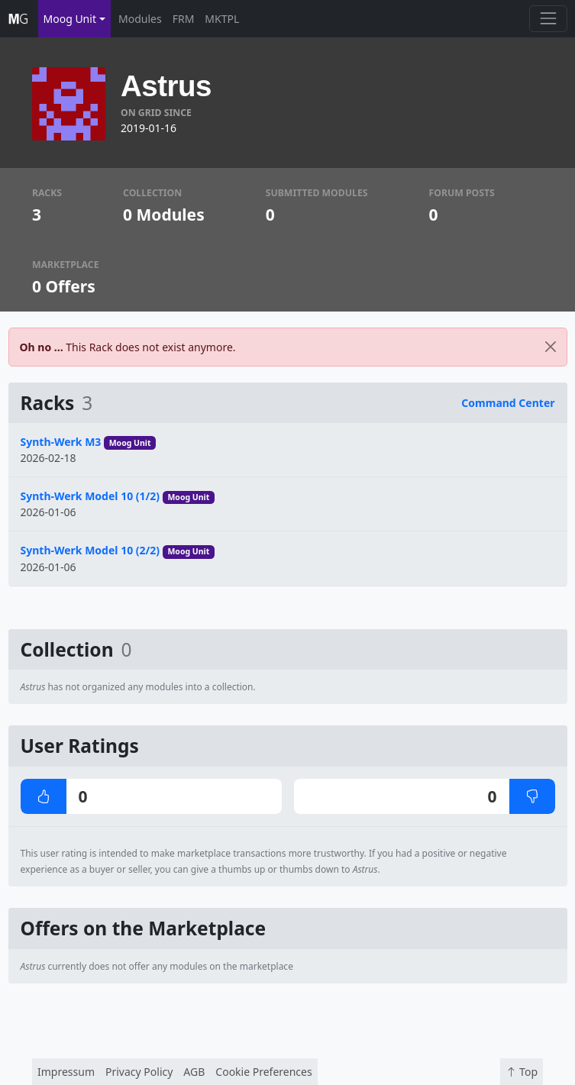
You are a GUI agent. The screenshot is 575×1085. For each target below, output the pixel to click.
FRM (184, 18)
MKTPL (222, 18)
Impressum (66, 1071)
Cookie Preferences (263, 1071)
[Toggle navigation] (548, 18)
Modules (140, 18)
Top (522, 1071)
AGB (194, 1071)
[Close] (551, 347)
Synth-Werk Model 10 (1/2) (90, 496)
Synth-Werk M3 (61, 441)
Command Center (507, 403)
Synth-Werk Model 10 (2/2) (90, 550)
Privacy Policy (139, 1071)
